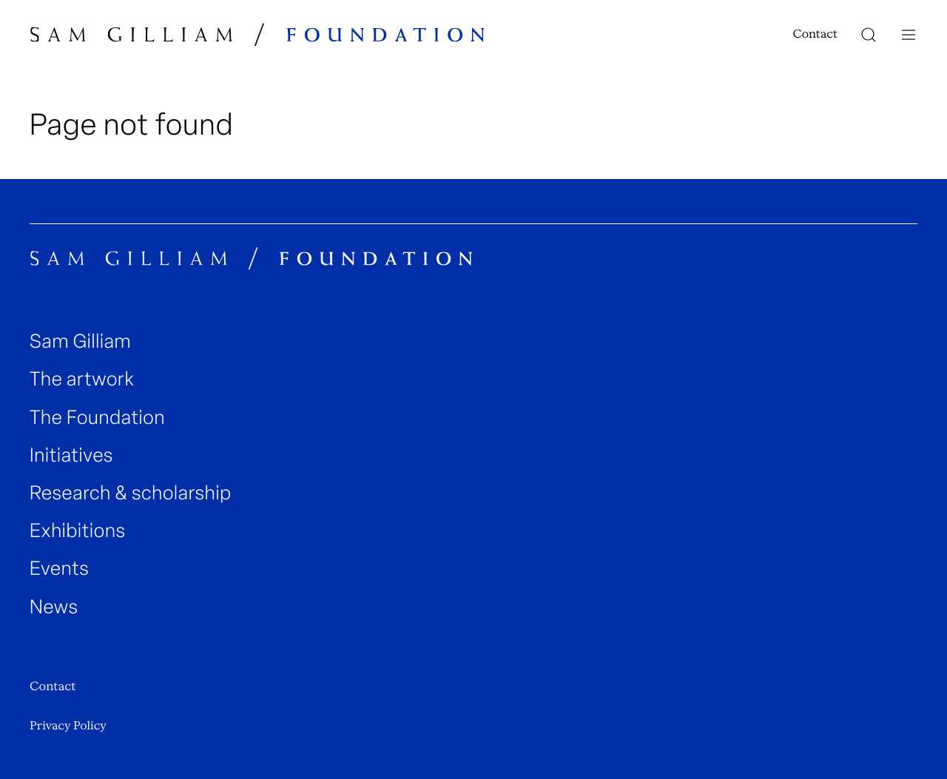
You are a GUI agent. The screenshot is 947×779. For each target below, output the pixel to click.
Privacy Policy (68, 725)
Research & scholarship (131, 493)
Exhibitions (78, 530)
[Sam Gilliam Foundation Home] (258, 34)
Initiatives (71, 455)
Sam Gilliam (80, 341)
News (54, 607)
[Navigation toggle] (908, 35)
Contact (815, 34)
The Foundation (97, 417)
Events (59, 568)
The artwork (82, 379)
